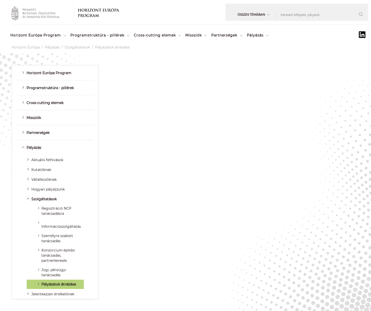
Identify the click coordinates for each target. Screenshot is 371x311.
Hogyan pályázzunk (48, 189)
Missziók (193, 35)
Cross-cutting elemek (155, 35)
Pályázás (255, 35)
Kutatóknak (41, 169)
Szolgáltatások (77, 47)
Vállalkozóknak (44, 179)
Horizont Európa (26, 47)
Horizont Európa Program (35, 35)
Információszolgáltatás (61, 226)
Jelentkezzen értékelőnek (52, 294)
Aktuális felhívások (47, 160)
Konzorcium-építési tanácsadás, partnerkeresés (58, 255)
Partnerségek (224, 35)
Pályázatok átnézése (112, 47)
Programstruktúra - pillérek (97, 35)
